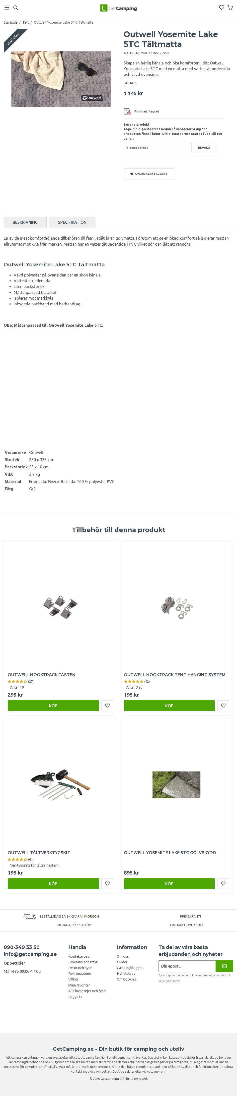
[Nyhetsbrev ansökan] (187, 966)
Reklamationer (79, 974)
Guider (122, 962)
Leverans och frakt (82, 962)
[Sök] (15, 7)
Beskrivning (25, 222)
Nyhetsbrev (126, 974)
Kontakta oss (78, 956)
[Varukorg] (230, 7)
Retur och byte (80, 968)
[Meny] (6, 7)
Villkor (73, 979)
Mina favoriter (79, 985)
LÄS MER (130, 83)
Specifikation (72, 222)
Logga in (75, 997)
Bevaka (204, 147)
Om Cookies (126, 979)
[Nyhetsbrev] (224, 966)
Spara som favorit (149, 174)
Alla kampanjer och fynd (87, 991)
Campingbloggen (130, 968)
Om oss (123, 956)
